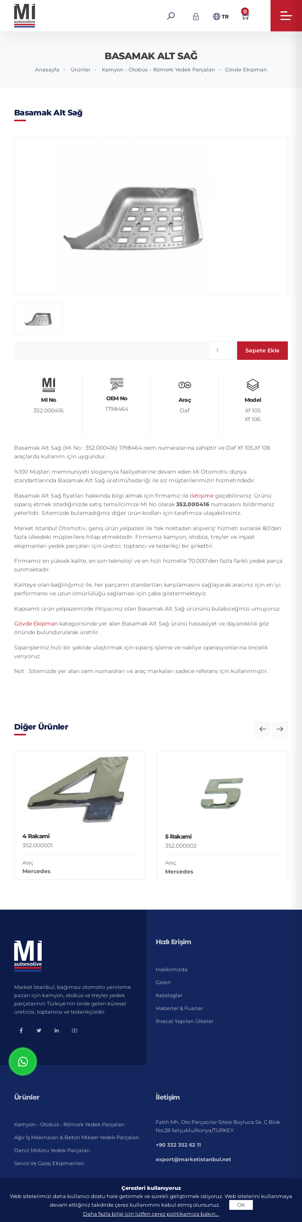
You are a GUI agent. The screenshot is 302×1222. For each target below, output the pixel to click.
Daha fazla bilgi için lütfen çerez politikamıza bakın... (151, 1214)
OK (241, 1205)
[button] (263, 729)
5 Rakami (178, 836)
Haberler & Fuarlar (179, 1008)
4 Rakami (36, 836)
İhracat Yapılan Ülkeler (185, 1021)
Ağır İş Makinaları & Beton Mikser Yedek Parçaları (76, 1137)
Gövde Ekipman (246, 69)
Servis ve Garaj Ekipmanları (49, 1163)
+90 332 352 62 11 (178, 1145)
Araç (27, 862)
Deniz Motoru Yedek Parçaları (52, 1150)
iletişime (202, 495)
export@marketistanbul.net (193, 1159)
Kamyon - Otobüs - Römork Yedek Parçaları (158, 69)
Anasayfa (47, 69)
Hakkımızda (172, 969)
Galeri (163, 982)
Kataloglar (169, 995)
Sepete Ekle (262, 350)
